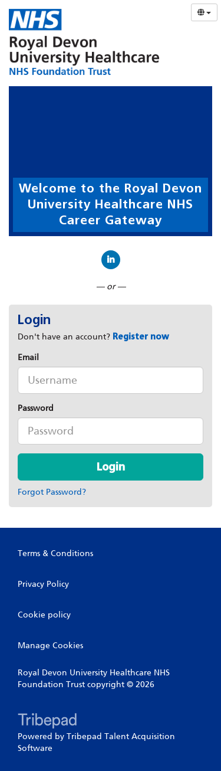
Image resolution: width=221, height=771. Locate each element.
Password (36, 408)
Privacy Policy (43, 584)
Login (111, 466)
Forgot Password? (52, 492)
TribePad (47, 722)
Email (28, 357)
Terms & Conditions (55, 553)
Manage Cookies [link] (50, 646)
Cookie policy (44, 615)
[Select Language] (204, 12)
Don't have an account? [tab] (93, 337)
